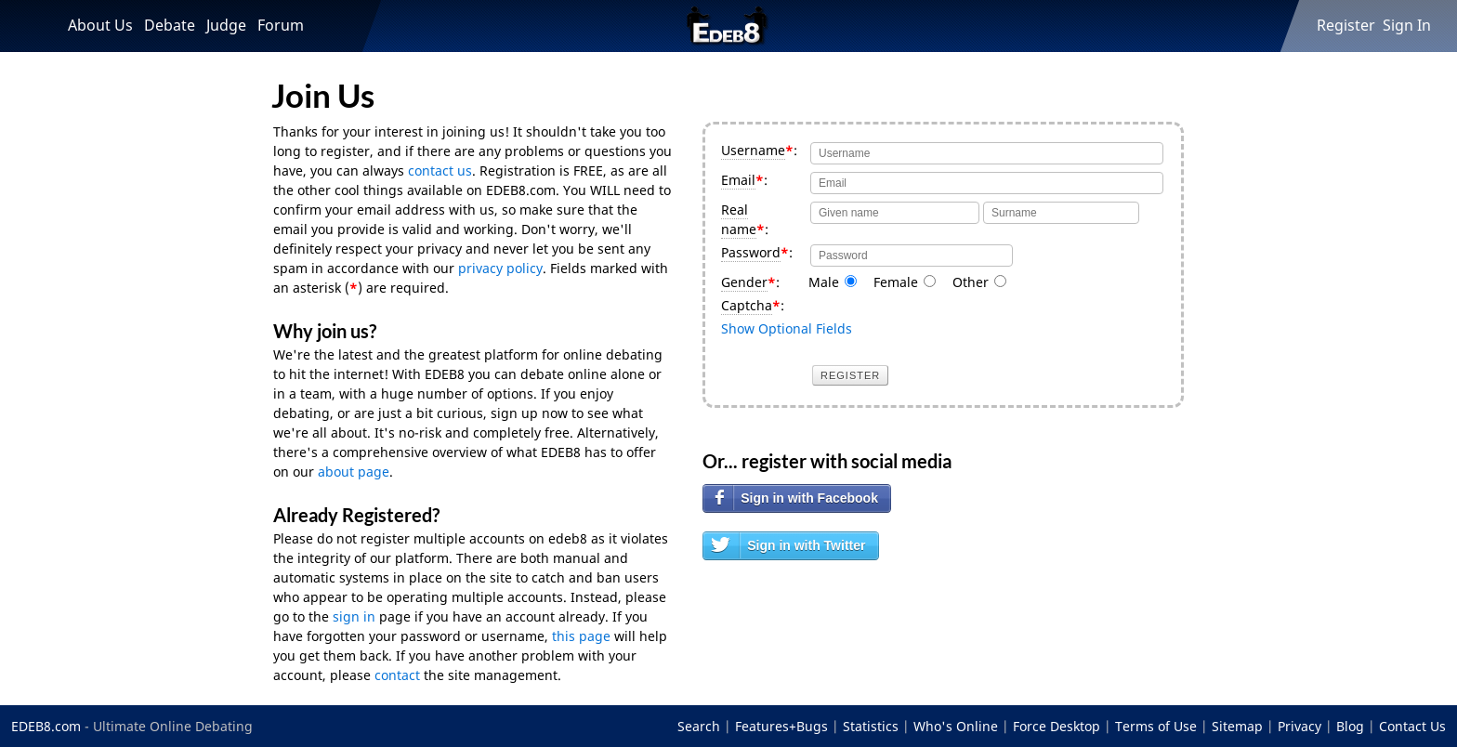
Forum (280, 25)
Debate (169, 25)
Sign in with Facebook (809, 498)
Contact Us (1412, 726)
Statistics (871, 726)
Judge (226, 25)
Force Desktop (1056, 726)
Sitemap (1237, 726)
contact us (440, 170)
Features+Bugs (781, 726)
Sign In (1407, 25)
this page (581, 636)
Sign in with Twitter (806, 545)
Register (1346, 25)
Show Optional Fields (786, 328)
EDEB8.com (46, 726)
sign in (354, 616)
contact (397, 675)
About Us (100, 25)
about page (353, 471)
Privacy (1299, 726)
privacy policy (500, 268)
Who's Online (955, 726)
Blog (1350, 726)
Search (698, 726)
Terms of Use (1156, 726)
